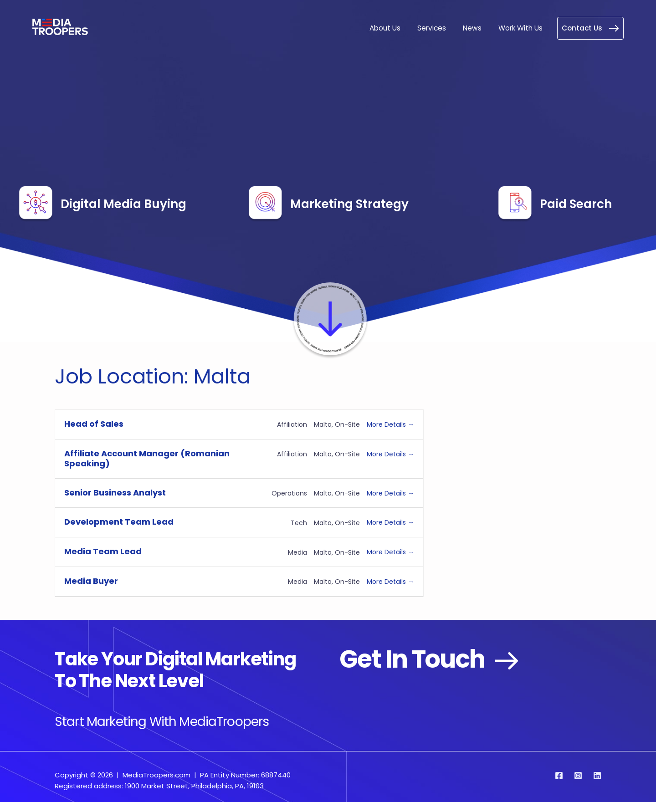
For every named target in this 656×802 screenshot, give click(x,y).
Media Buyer (91, 581)
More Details (390, 424)
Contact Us (590, 28)
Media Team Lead (103, 552)
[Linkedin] (597, 775)
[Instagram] (578, 775)
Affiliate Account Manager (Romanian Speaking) (147, 459)
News (473, 28)
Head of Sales (93, 424)
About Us (386, 28)
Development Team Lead (119, 522)
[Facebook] (559, 775)
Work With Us (521, 28)
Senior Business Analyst (115, 493)
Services (433, 28)
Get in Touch (434, 659)
